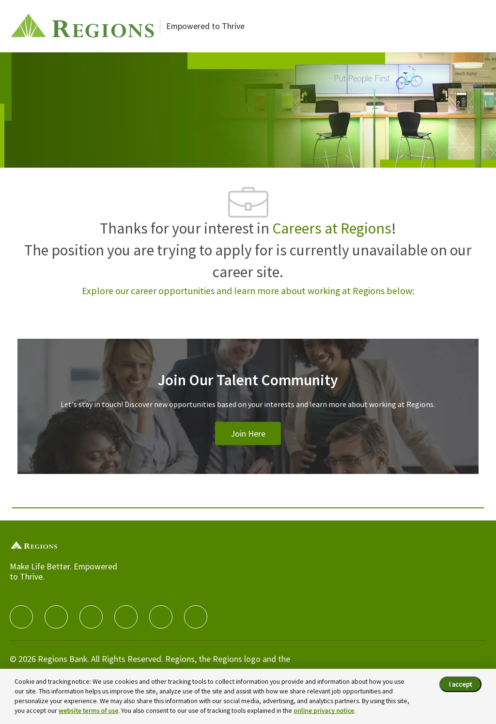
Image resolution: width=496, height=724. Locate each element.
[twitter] (91, 617)
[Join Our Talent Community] (247, 418)
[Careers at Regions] (82, 26)
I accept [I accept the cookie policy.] (460, 684)
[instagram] (126, 617)
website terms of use (88, 711)
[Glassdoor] (195, 617)
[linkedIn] (56, 617)
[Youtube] (160, 617)
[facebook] (21, 617)
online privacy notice (324, 711)
